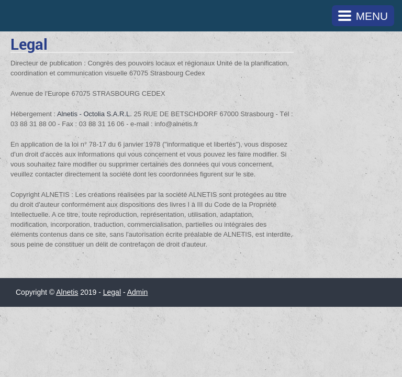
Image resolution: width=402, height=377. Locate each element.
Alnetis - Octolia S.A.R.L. (94, 114)
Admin (137, 292)
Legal (112, 292)
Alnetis (67, 292)
